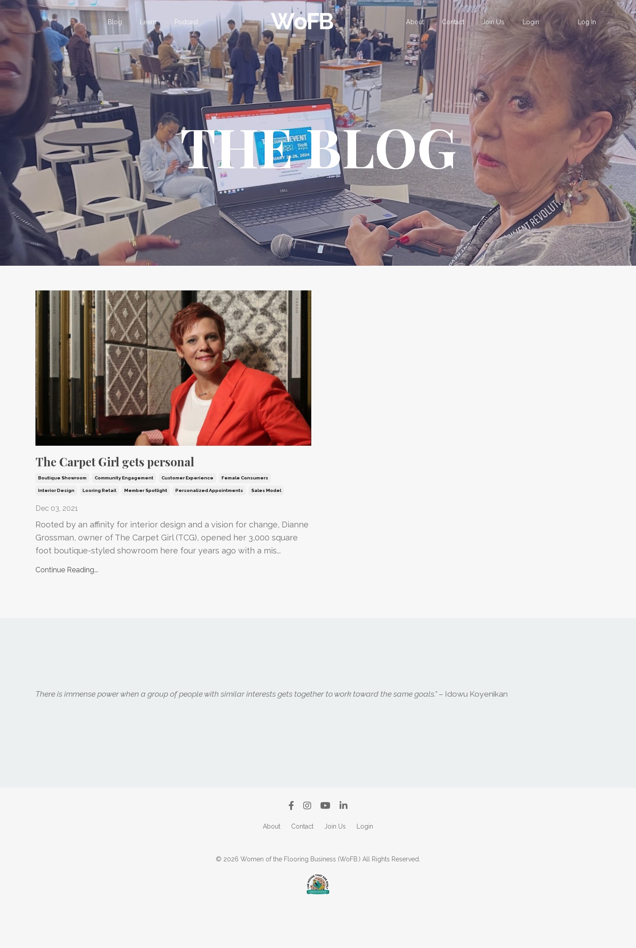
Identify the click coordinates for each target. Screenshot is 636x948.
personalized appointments (209, 528)
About (414, 22)
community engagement (124, 515)
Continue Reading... (66, 607)
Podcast (186, 22)
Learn (149, 22)
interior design (56, 528)
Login (529, 22)
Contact (452, 22)
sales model (266, 528)
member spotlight (145, 528)
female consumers (245, 515)
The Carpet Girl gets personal (137, 480)
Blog (116, 22)
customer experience (187, 515)
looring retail (99, 528)
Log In (587, 22)
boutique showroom (62, 515)
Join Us (492, 22)
